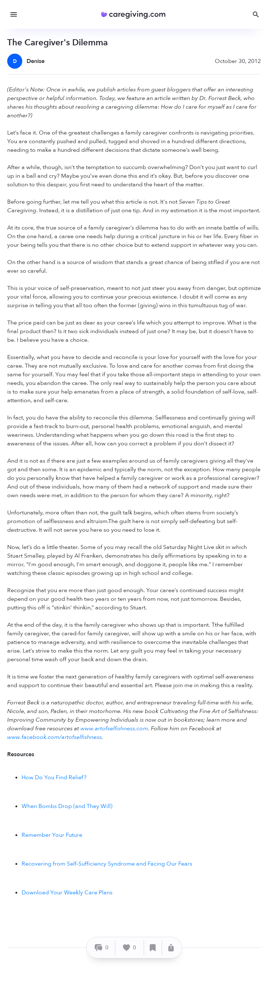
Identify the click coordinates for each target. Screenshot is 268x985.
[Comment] (101, 947)
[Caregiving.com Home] (135, 14)
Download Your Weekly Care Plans (67, 893)
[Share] (171, 947)
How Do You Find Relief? (54, 777)
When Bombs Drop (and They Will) (67, 806)
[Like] (129, 947)
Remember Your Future (52, 835)
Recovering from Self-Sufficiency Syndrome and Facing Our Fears (107, 864)
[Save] (153, 947)
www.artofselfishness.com (114, 728)
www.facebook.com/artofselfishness (54, 737)
